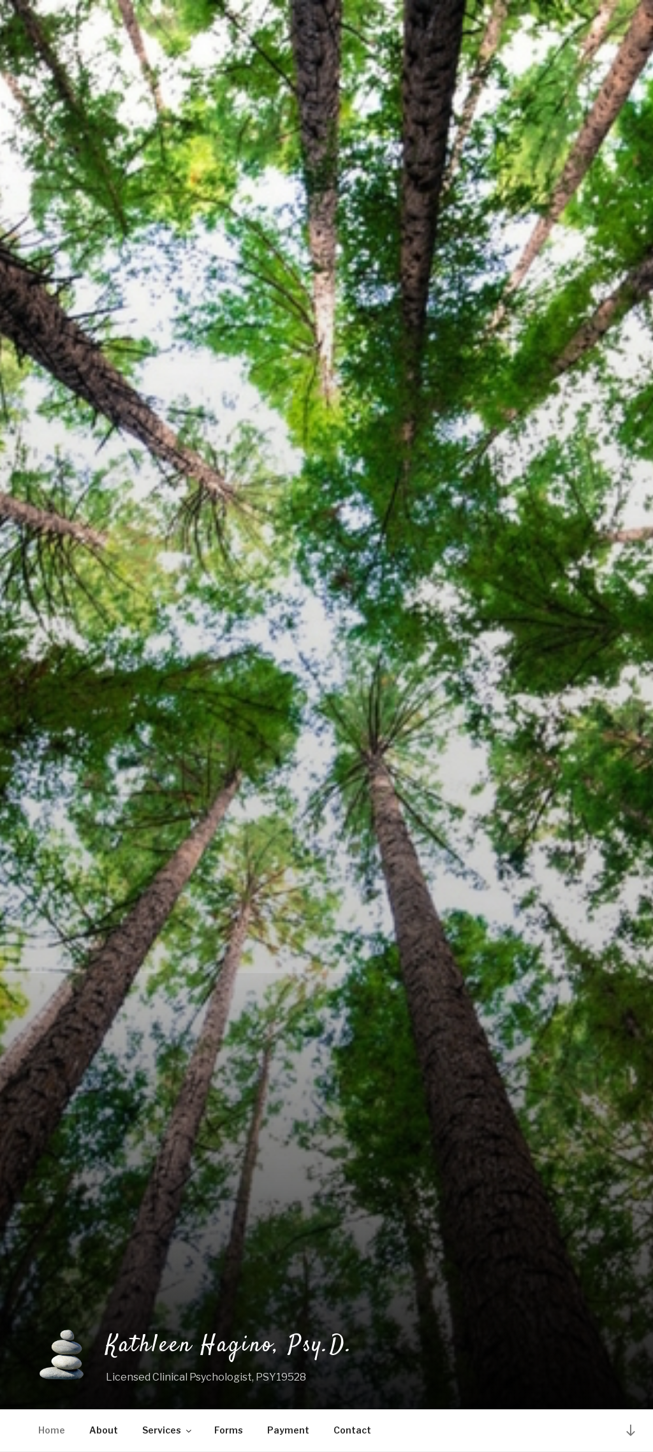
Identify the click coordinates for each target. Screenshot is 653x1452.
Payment (288, 1430)
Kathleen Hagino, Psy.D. (229, 1345)
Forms (228, 1430)
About (103, 1430)
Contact (352, 1430)
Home (51, 1430)
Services (167, 1430)
